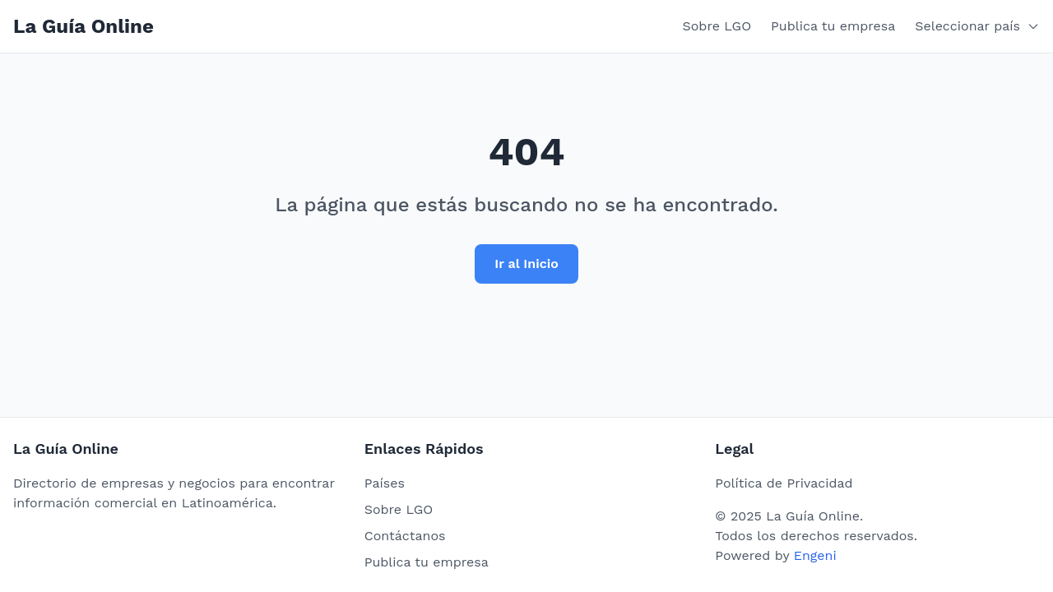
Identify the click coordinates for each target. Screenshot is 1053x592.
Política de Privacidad (783, 483)
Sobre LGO (717, 26)
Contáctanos (405, 535)
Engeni (815, 555)
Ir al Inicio (526, 263)
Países (384, 483)
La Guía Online (83, 26)
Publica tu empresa (833, 26)
